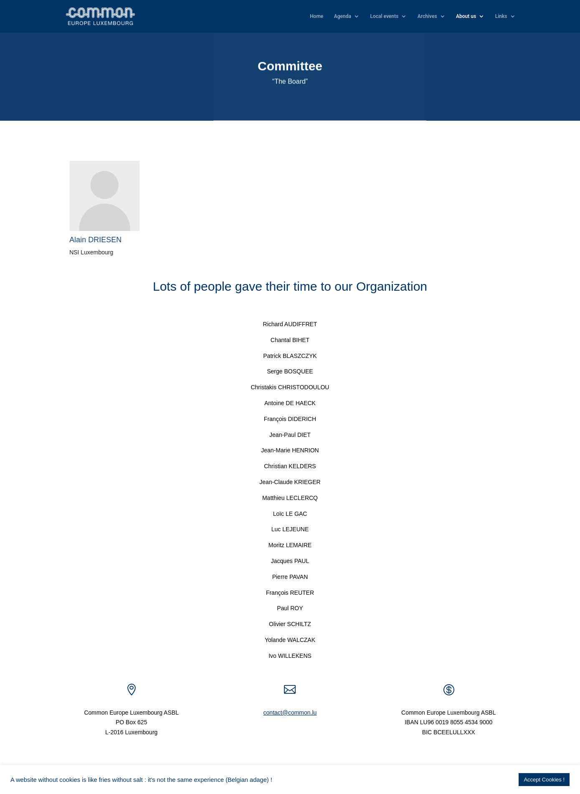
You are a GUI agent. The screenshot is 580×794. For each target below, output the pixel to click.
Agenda (342, 16)
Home (316, 16)
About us (466, 16)
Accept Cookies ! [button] (544, 779)
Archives (427, 16)
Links (501, 16)
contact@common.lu (290, 712)
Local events (384, 16)
